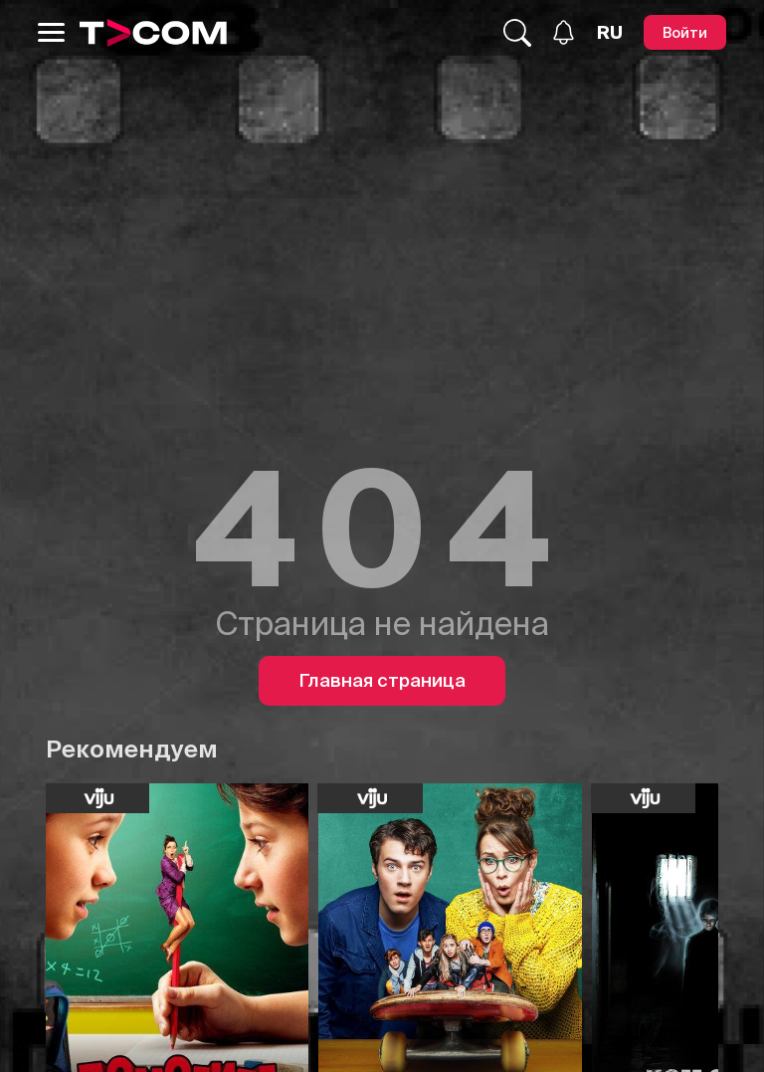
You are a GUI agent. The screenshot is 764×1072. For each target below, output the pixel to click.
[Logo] (153, 33)
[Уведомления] (563, 32)
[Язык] (610, 33)
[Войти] (685, 32)
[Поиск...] (517, 33)
